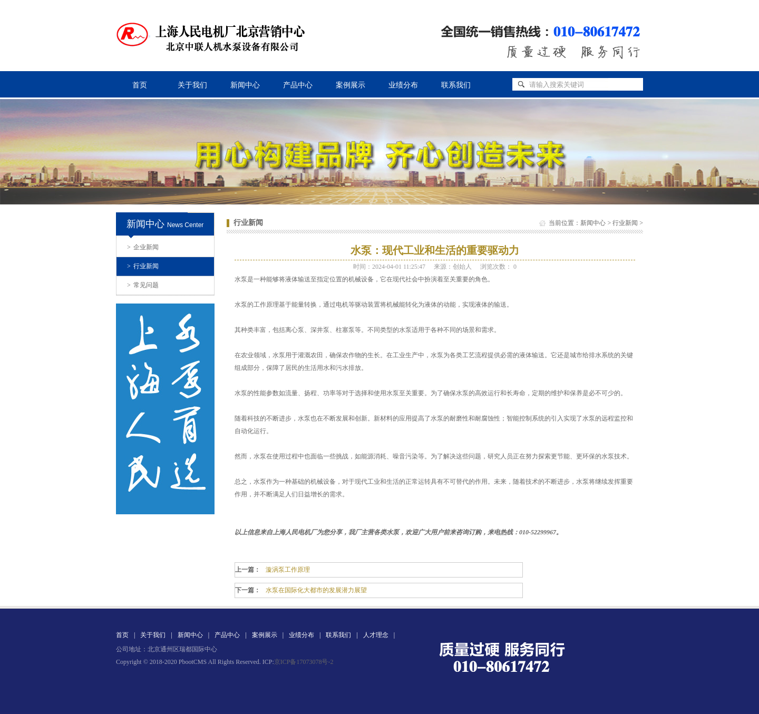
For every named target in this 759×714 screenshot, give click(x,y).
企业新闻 (143, 247)
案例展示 (350, 85)
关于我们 (192, 85)
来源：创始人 (453, 266)
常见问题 (143, 285)
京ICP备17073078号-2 (304, 662)
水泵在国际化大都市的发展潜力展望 (316, 590)
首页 (139, 85)
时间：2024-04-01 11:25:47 (389, 266)
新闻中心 (245, 85)
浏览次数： (498, 266)
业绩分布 (403, 85)
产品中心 (298, 85)
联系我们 (456, 85)
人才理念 (375, 635)
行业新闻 (143, 266)
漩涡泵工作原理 (288, 569)
